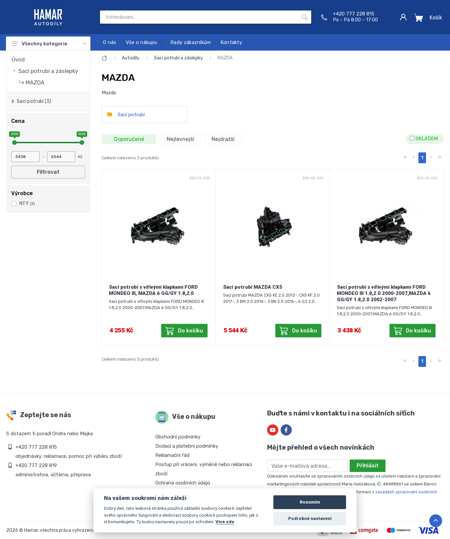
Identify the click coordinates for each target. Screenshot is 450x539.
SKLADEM (424, 139)
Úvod (18, 59)
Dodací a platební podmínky (186, 446)
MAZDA (35, 82)
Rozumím (310, 502)
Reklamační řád (172, 455)
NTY (27, 203)
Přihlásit (368, 465)
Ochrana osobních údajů (182, 483)
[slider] (14, 142)
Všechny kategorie (49, 44)
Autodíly (130, 58)
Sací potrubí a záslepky (48, 71)
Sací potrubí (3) (34, 101)
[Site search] (199, 17)
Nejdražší (223, 139)
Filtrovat (48, 172)
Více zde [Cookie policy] (224, 521)
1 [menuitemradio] (422, 158)
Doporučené (129, 139)
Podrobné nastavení (310, 518)
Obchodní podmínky (177, 437)
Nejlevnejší (180, 139)
